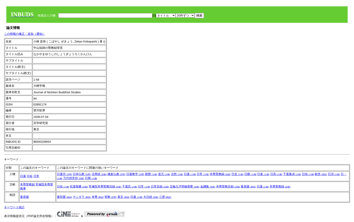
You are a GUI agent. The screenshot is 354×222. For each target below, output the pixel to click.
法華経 (99, 174)
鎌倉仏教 (116, 174)
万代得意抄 (73, 178)
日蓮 (23, 176)
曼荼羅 (248, 186)
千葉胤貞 (292, 174)
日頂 (334, 174)
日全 (237, 174)
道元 (164, 174)
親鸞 (151, 174)
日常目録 (160, 186)
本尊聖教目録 (228, 186)
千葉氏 (129, 186)
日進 (263, 174)
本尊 (98, 197)
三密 (165, 197)
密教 (111, 197)
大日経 (150, 197)
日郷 (250, 174)
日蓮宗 (64, 174)
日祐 (30, 176)
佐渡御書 (79, 186)
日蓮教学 (135, 174)
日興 (91, 178)
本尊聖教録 (220, 174)
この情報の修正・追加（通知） (24, 33)
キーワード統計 (14, 207)
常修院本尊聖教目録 (105, 186)
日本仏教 (82, 174)
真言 (123, 197)
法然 (177, 174)
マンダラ (82, 197)
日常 (36, 176)
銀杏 (321, 174)
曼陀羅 (64, 197)
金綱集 (207, 186)
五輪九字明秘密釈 (185, 186)
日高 (276, 174)
